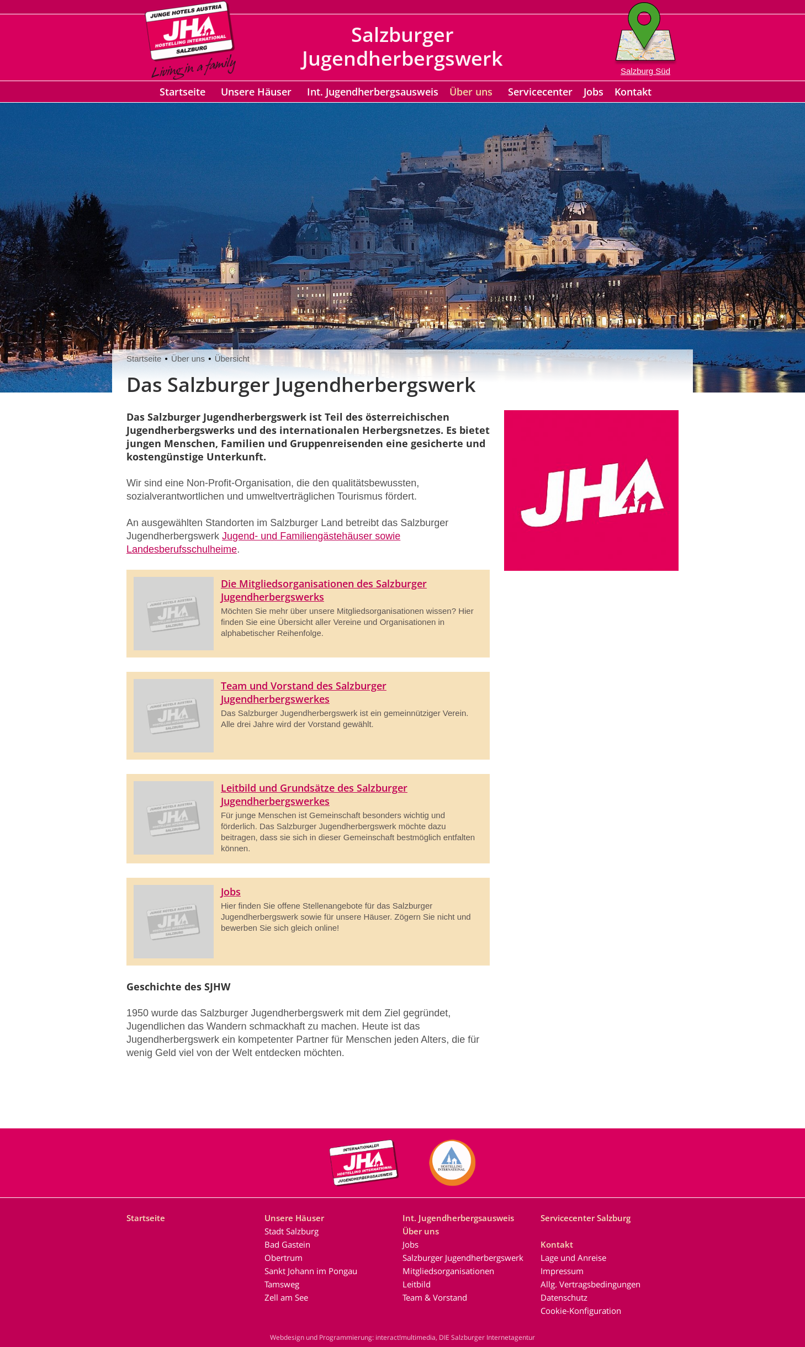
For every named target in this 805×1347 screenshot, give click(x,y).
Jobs (593, 91)
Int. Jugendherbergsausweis (372, 91)
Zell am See (286, 1297)
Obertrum (283, 1257)
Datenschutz (564, 1297)
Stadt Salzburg (291, 1231)
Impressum (562, 1270)
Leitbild (416, 1284)
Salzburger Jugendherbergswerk (462, 1257)
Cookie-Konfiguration (581, 1310)
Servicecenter (540, 91)
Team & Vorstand (434, 1297)
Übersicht (232, 358)
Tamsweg (281, 1284)
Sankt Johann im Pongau (310, 1270)
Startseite (182, 91)
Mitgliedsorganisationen (448, 1270)
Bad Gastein (287, 1244)
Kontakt (633, 91)
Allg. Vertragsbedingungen (590, 1284)
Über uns (470, 91)
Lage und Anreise (573, 1257)
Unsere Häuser (256, 91)
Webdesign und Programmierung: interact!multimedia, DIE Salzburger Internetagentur (402, 1337)
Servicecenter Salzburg (586, 1217)
